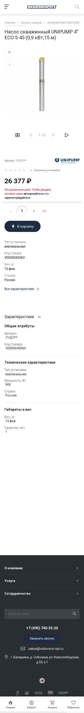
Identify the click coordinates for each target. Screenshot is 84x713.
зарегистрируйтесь (17, 197)
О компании (13, 568)
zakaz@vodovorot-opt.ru (46, 648)
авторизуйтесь (33, 193)
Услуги (9, 581)
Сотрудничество (17, 593)
